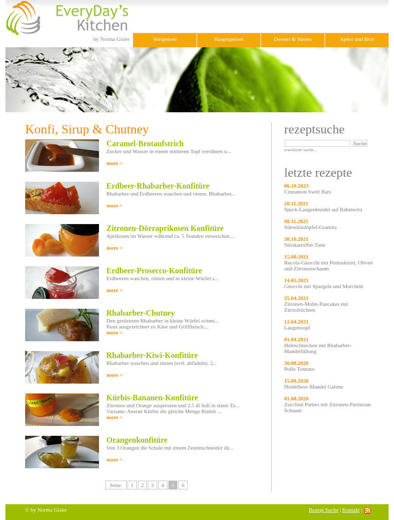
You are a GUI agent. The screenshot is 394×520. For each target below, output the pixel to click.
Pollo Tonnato (299, 369)
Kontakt (351, 510)
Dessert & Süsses (292, 39)
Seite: (116, 485)
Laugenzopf (297, 327)
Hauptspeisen (228, 39)
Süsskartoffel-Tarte (305, 245)
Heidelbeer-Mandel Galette (313, 387)
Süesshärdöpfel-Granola (310, 227)
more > (114, 163)
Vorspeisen (164, 39)
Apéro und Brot (357, 39)
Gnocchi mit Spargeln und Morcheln (323, 286)
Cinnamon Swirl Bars (307, 192)
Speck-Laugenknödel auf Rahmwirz (323, 209)
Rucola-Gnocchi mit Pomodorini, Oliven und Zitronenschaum (328, 265)
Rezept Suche (323, 510)
